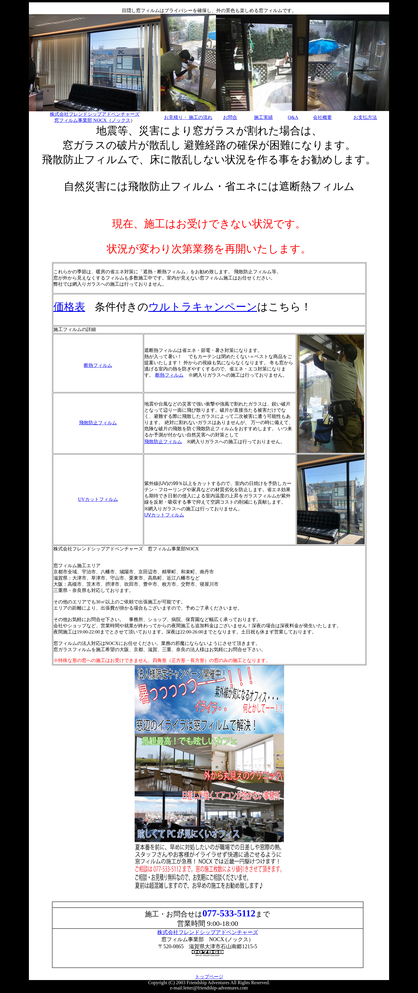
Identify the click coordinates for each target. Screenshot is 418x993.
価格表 (69, 307)
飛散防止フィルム (98, 422)
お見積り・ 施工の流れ (188, 117)
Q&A (293, 117)
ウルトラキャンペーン (202, 307)
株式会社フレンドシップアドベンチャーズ (207, 932)
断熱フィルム (98, 365)
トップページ (209, 976)
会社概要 (322, 117)
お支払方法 (365, 117)
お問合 (230, 117)
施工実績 (263, 117)
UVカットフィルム (98, 499)
